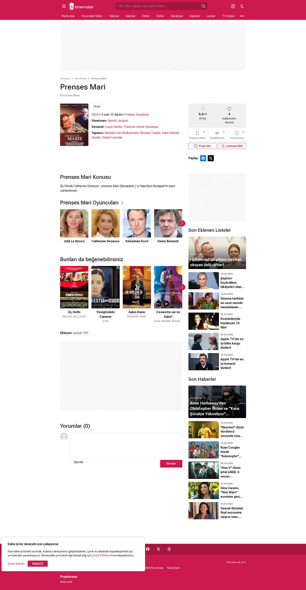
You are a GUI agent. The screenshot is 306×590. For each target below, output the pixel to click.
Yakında (114, 16)
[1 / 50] (74, 294)
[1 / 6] (74, 228)
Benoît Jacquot (118, 120)
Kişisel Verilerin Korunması (148, 567)
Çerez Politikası (101, 555)
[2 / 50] (105, 294)
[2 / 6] (105, 228)
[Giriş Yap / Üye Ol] (233, 6)
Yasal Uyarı (173, 567)
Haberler (195, 16)
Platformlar (68, 16)
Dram (97, 106)
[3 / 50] (137, 294)
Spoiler (78, 462)
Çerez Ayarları (16, 563)
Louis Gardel (113, 127)
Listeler (211, 16)
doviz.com (66, 581)
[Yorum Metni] (125, 445)
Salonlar (131, 16)
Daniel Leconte (112, 137)
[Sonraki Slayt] (182, 223)
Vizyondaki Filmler (92, 16)
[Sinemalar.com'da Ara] (158, 6)
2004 (94, 114)
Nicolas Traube (150, 133)
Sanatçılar (177, 16)
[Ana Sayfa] (81, 6)
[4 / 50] (168, 294)
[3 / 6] (137, 228)
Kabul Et (37, 563)
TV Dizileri (228, 16)
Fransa (130, 114)
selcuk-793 (80, 333)
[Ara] (203, 6)
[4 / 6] (168, 228)
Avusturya (142, 114)
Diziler (160, 16)
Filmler (146, 16)
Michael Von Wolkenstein (121, 133)
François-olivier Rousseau (141, 127)
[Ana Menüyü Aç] (64, 6)
